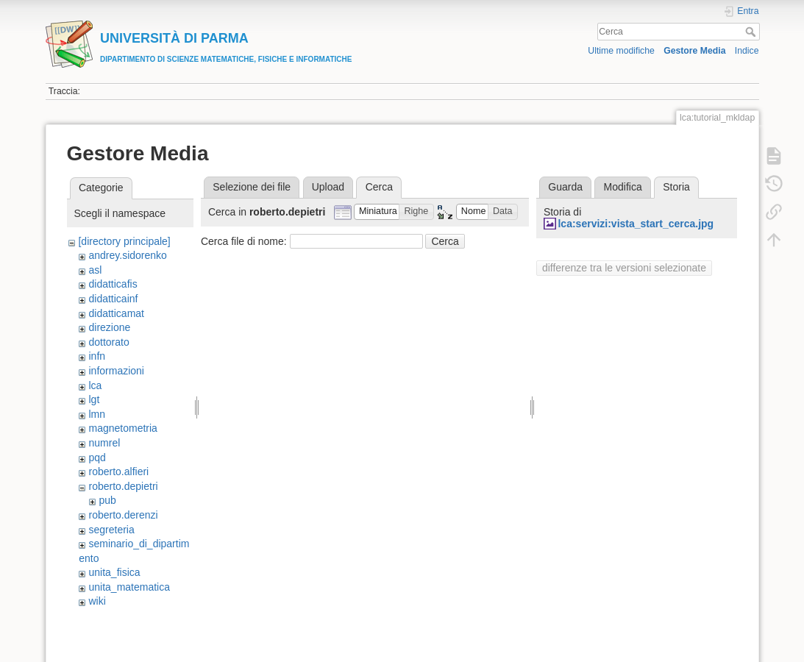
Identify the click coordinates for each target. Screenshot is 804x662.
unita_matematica (129, 587)
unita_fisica (114, 572)
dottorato (108, 342)
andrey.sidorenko (127, 255)
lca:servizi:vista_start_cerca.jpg (636, 223)
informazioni (115, 371)
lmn (96, 414)
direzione (109, 327)
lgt (93, 399)
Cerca (752, 31)
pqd (96, 457)
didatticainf (113, 299)
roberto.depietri (122, 486)
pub (107, 500)
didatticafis (112, 284)
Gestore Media (694, 51)
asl (95, 270)
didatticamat (115, 313)
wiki (96, 601)
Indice (747, 51)
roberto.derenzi (122, 515)
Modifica (623, 187)
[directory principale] (124, 241)
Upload (328, 187)
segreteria (111, 529)
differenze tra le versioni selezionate (624, 268)
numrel (104, 443)
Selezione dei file (252, 187)
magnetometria (122, 428)
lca (95, 385)
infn (96, 356)
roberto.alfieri (118, 471)
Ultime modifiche (621, 51)
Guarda (565, 187)
